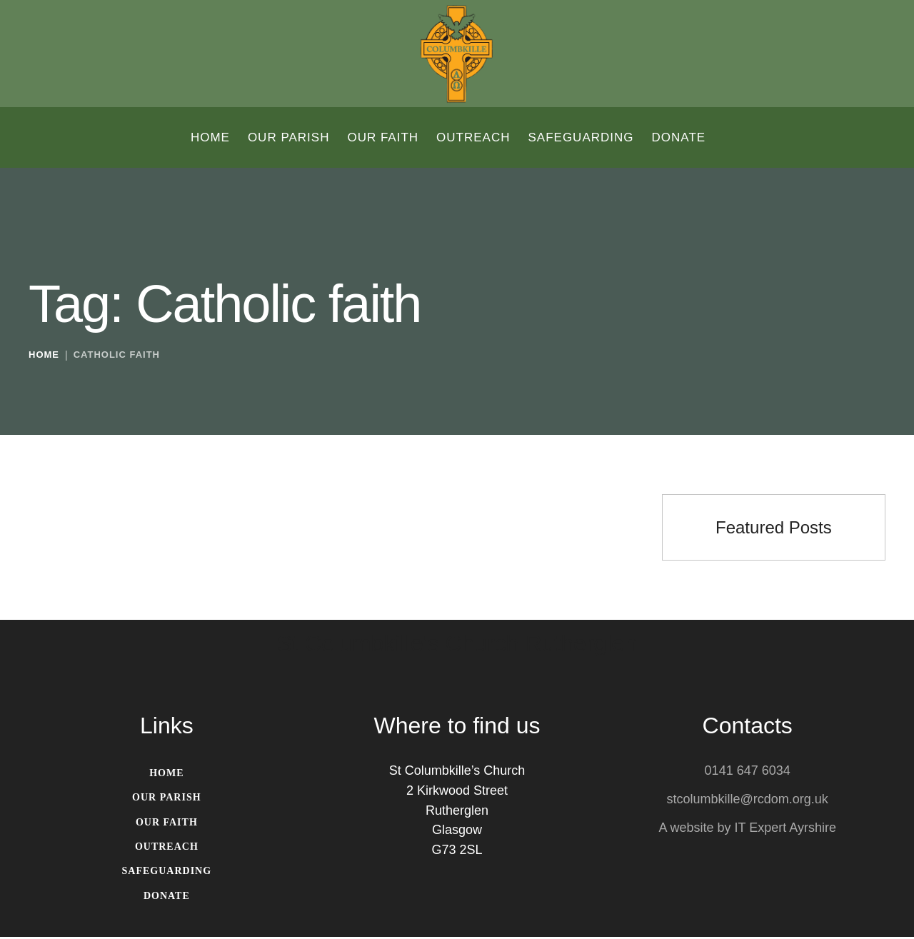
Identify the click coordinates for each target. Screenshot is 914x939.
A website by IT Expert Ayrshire (746, 829)
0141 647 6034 (747, 772)
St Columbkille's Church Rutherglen (457, 646)
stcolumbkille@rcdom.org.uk (747, 800)
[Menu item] (210, 137)
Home (44, 356)
